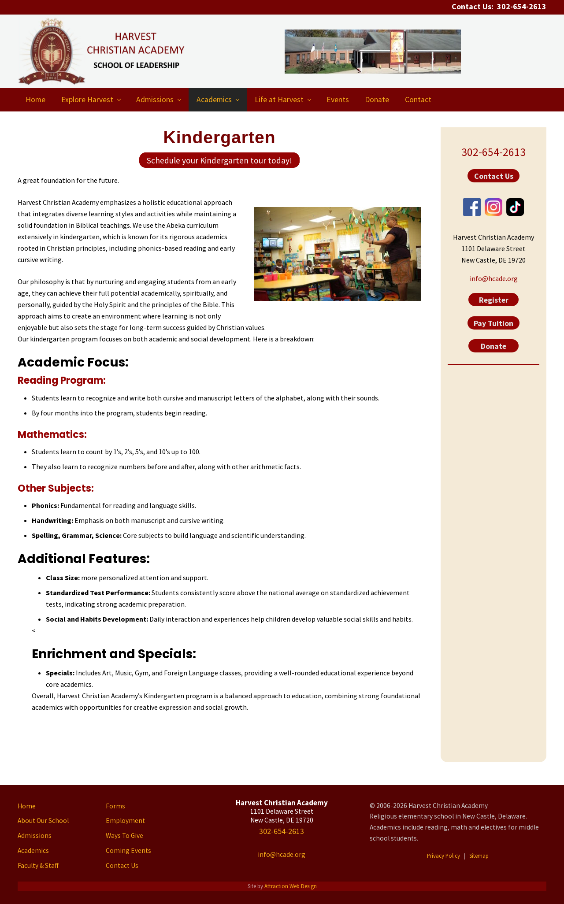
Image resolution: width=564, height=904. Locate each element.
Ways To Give (124, 835)
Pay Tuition (493, 323)
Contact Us (493, 176)
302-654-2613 (493, 152)
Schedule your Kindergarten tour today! (219, 160)
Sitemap (479, 855)
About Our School (43, 820)
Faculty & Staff (38, 865)
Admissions (35, 835)
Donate (493, 346)
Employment (125, 820)
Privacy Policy (443, 855)
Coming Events (128, 850)
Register (493, 300)
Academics (33, 850)
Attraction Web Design (290, 885)
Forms (115, 806)
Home (27, 806)
